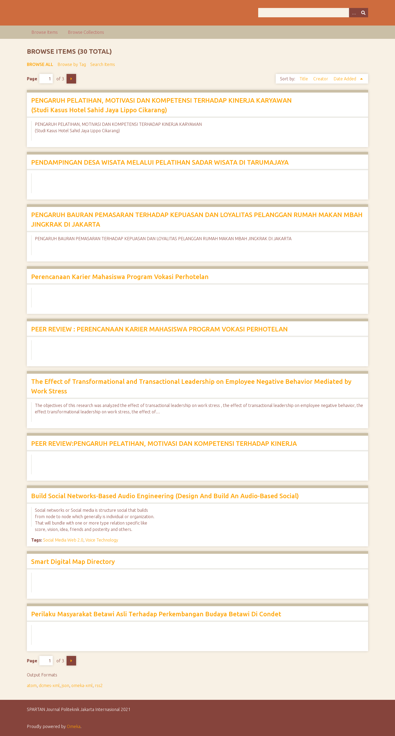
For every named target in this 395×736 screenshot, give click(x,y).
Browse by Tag (71, 64)
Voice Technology (101, 540)
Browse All (40, 64)
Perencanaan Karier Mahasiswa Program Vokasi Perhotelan (120, 276)
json (65, 685)
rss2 (99, 685)
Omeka (73, 726)
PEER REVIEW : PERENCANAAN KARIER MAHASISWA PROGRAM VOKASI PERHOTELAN (159, 329)
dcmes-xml (49, 685)
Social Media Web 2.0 (63, 540)
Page (40, 78)
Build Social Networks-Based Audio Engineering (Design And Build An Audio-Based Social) (165, 496)
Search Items (102, 64)
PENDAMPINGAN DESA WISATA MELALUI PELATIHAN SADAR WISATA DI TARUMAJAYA (160, 162)
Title (304, 78)
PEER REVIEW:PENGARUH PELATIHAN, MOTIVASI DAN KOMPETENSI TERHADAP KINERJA (164, 443)
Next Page (71, 79)
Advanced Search (354, 12)
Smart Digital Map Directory (73, 561)
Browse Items (44, 32)
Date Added (345, 78)
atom (32, 685)
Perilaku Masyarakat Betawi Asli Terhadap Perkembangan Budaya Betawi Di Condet (156, 614)
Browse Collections (86, 32)
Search (363, 12)
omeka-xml (82, 685)
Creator (321, 78)
